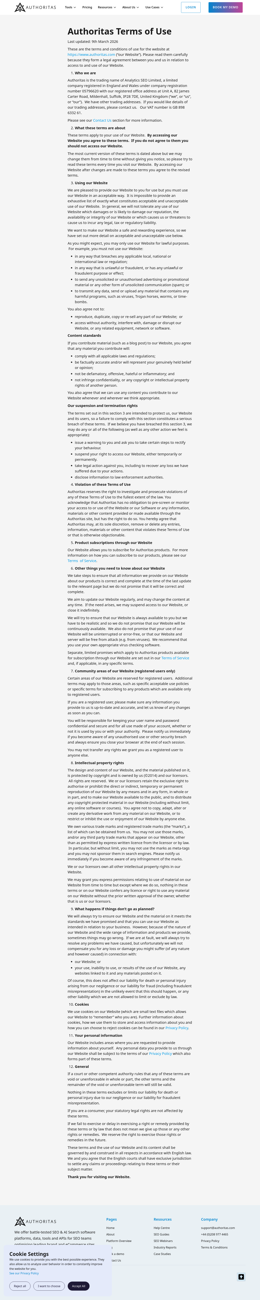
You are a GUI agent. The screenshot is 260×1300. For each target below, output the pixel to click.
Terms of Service (82, 560)
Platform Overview (118, 1241)
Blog (109, 1247)
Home (110, 1228)
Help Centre (162, 1228)
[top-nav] (241, 1277)
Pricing (87, 7)
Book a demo (115, 1254)
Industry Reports (165, 1247)
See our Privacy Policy (24, 1273)
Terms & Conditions (214, 1247)
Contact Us (102, 120)
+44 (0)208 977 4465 (214, 1234)
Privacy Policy (177, 1027)
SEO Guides (161, 1234)
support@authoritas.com (218, 1228)
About (110, 1234)
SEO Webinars (163, 1241)
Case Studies (162, 1254)
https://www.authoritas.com (91, 54)
